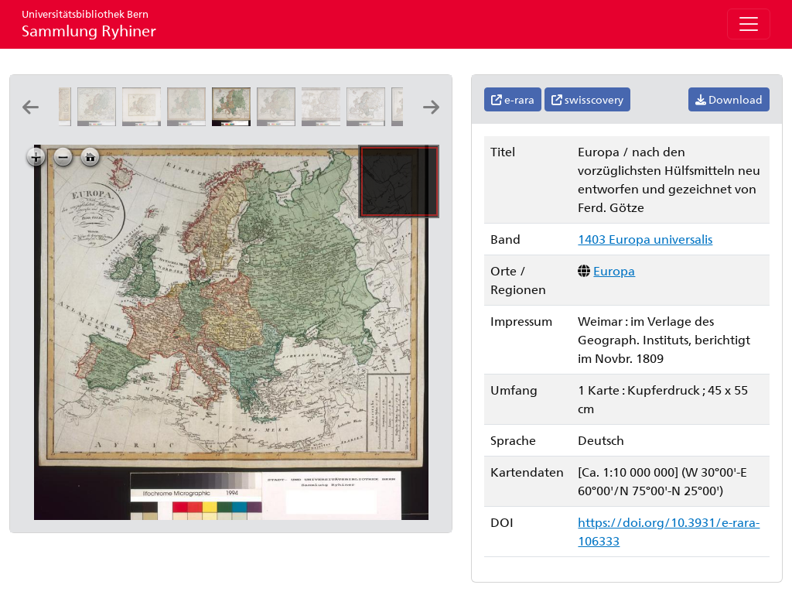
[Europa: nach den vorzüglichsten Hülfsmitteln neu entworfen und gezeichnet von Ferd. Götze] (189, 121)
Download (729, 99)
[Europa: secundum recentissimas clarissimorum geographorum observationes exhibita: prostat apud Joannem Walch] (99, 121)
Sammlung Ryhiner (89, 23)
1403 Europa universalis (645, 239)
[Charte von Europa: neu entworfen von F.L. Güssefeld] (144, 121)
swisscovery (587, 99)
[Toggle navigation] (748, 24)
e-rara (512, 99)
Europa (614, 270)
